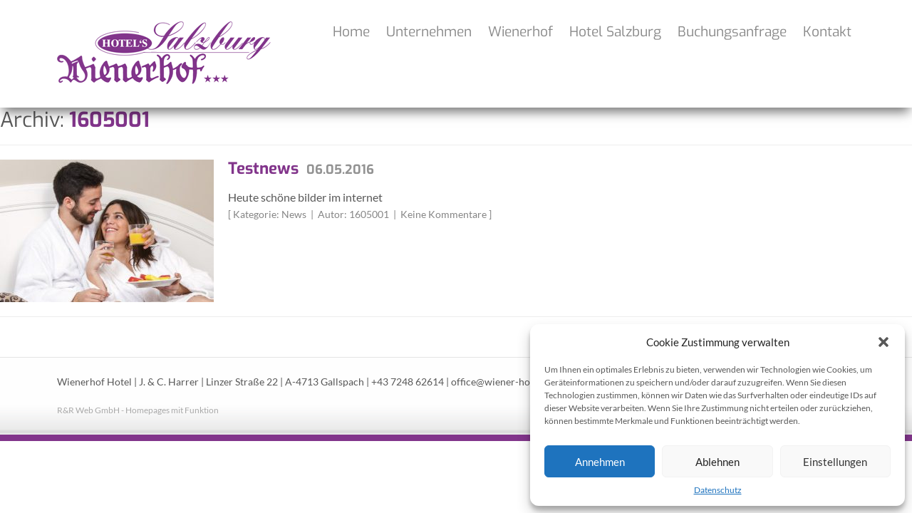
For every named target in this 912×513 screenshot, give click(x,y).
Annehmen (600, 461)
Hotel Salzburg (615, 32)
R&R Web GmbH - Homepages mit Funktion (138, 410)
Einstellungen (835, 461)
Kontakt (827, 32)
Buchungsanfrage (732, 32)
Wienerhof (520, 32)
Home (351, 32)
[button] (883, 342)
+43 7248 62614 (407, 382)
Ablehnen (717, 461)
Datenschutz (718, 489)
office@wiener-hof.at (497, 382)
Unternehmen (429, 32)
